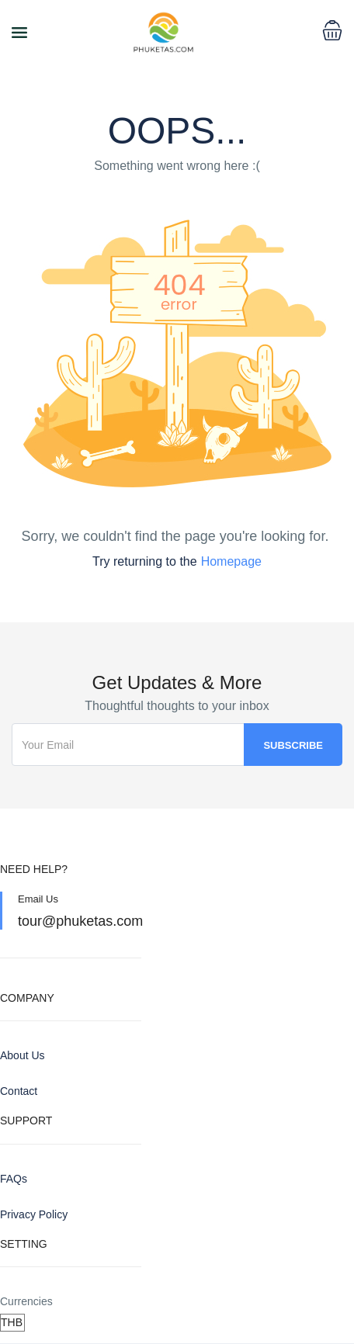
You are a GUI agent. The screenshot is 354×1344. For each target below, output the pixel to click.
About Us (22, 1055)
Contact (18, 1091)
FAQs (13, 1179)
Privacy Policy (34, 1214)
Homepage (231, 561)
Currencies (26, 1301)
